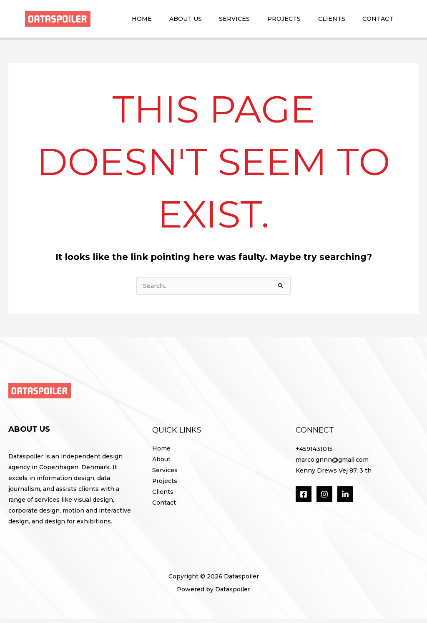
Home (123, 20)
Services (222, 20)
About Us (169, 20)
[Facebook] (303, 498)
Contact (376, 20)
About (161, 464)
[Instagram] (324, 498)
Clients (326, 20)
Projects (275, 20)
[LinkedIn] (345, 498)
